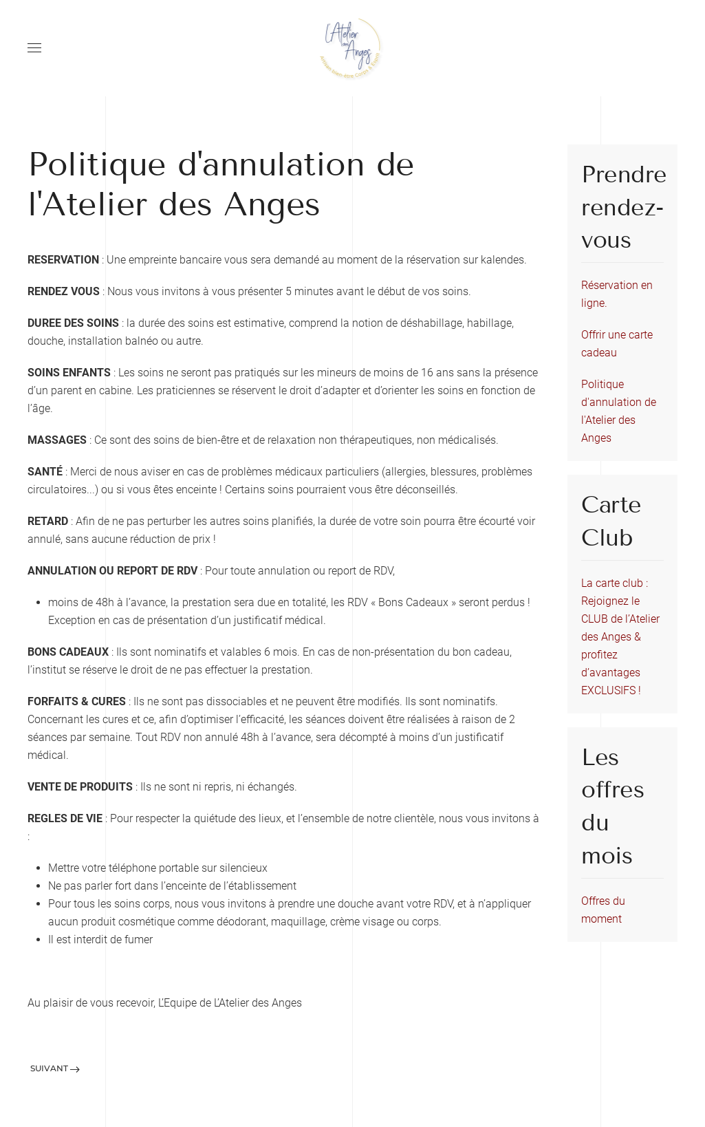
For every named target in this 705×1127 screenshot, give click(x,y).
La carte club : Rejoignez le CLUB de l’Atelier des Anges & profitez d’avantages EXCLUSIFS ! (620, 637)
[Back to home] (353, 48)
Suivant (55, 1068)
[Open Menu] (34, 48)
